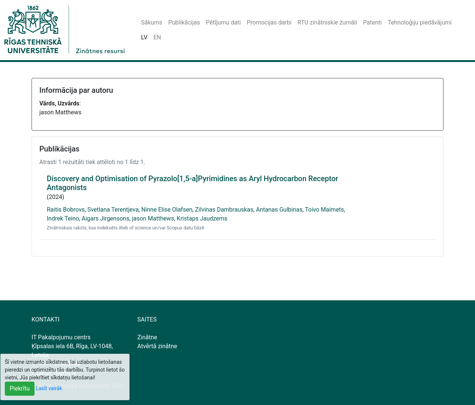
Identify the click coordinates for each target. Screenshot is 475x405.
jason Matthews (153, 218)
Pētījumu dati (223, 22)
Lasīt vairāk (49, 388)
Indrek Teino (63, 218)
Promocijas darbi (269, 22)
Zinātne (147, 337)
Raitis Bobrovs (66, 209)
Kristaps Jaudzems (202, 218)
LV (144, 37)
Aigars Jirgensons (105, 218)
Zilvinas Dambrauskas (224, 209)
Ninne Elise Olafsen (167, 209)
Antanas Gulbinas (279, 209)
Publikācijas (184, 22)
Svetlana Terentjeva (112, 209)
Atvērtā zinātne (157, 346)
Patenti (372, 22)
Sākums (151, 22)
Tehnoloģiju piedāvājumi (420, 22)
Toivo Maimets (324, 209)
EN (157, 37)
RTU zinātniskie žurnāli (327, 22)
